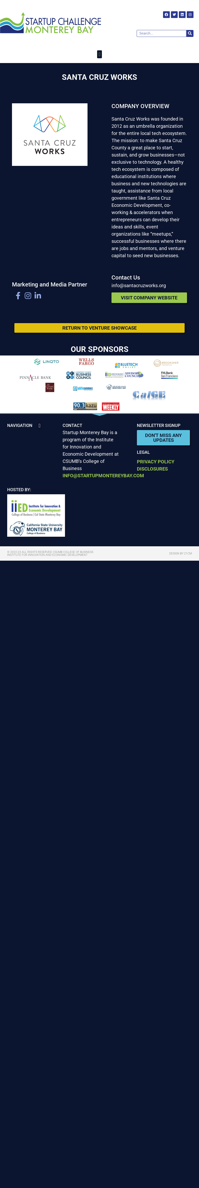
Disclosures (152, 469)
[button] (99, 54)
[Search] (189, 33)
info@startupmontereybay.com (103, 475)
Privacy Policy (155, 462)
